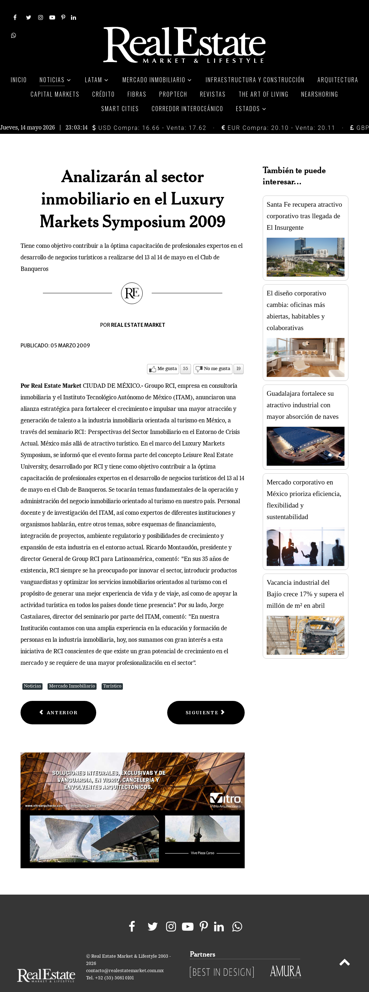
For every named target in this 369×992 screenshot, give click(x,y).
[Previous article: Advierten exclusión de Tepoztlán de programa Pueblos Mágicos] (58, 696)
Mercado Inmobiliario (72, 670)
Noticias (32, 670)
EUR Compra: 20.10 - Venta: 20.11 (278, 111)
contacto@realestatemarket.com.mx (125, 954)
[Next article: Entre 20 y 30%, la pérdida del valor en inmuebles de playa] (206, 696)
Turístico (112, 670)
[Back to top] (344, 947)
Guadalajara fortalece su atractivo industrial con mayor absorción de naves (303, 389)
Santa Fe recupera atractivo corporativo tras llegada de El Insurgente (304, 200)
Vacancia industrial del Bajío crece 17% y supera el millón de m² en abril (305, 578)
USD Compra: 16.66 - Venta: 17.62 (149, 111)
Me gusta (167, 353)
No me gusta (217, 353)
